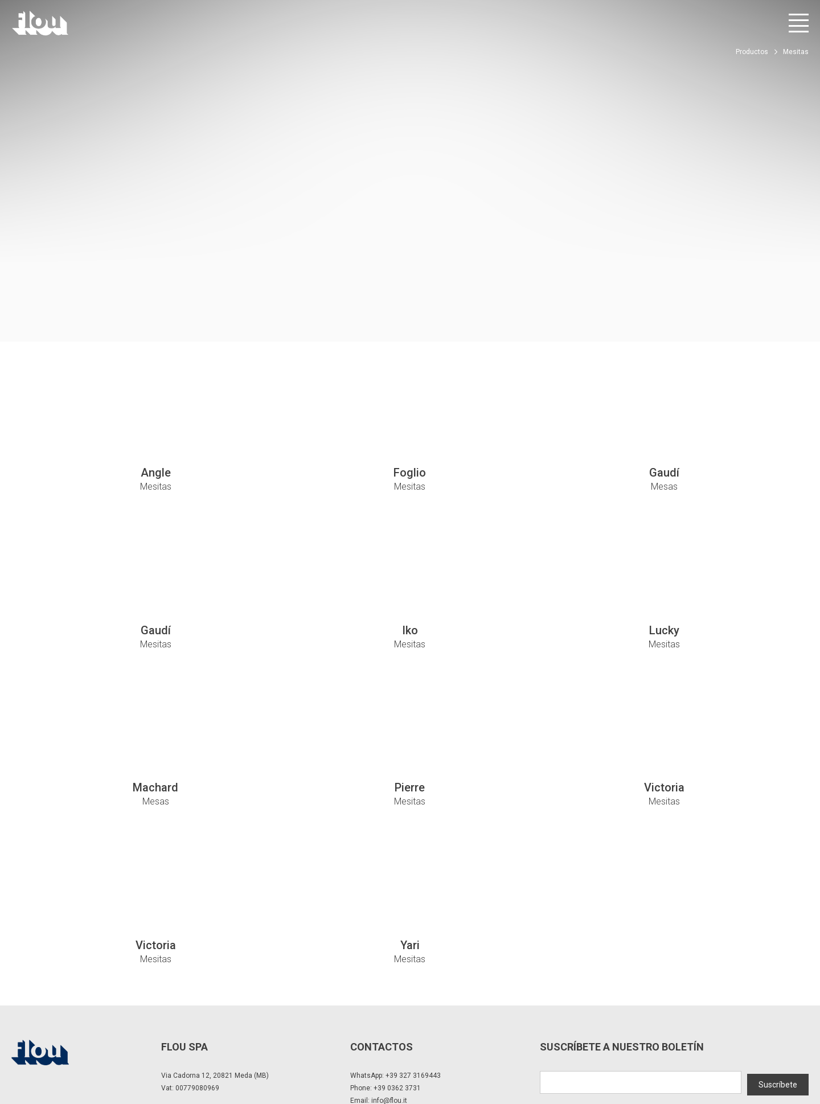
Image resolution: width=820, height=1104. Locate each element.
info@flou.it (389, 1001)
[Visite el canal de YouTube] (769, 1058)
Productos (752, 52)
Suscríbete (777, 983)
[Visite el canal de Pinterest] (801, 1058)
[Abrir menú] (799, 23)
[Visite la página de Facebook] (706, 1058)
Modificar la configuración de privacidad (196, 1053)
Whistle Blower (369, 1053)
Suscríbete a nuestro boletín (622, 948)
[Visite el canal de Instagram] (737, 1058)
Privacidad (103, 1053)
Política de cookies (303, 1053)
